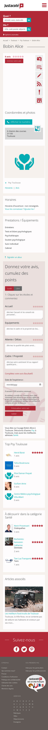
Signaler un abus (14, 257)
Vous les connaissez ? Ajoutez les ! (20, 209)
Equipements (12, 322)
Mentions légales (8, 689)
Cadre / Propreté (14, 356)
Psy (33, 430)
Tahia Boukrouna (21, 463)
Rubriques (17, 713)
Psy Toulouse (24, 40)
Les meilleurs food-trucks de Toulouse (22, 613)
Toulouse (14, 40)
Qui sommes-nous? (8, 671)
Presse (4, 674)
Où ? (5, 25)
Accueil (5, 40)
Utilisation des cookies (9, 683)
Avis (17, 188)
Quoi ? (7, 16)
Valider (14, 414)
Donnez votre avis (14, 61)
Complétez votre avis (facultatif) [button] (19, 373)
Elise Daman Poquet (23, 473)
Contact (4, 668)
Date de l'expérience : (14, 379)
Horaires (9, 188)
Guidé (9, 288)
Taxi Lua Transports (22, 558)
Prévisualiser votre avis (20, 408)
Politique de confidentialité (11, 680)
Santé (15, 435)
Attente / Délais (13, 339)
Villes (15, 716)
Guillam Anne (20, 483)
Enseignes (17, 722)
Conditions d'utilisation (10, 677)
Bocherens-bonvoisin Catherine (19, 542)
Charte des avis (7, 686)
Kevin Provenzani (21, 525)
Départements (19, 719)
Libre (18, 288)
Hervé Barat (19, 452)
